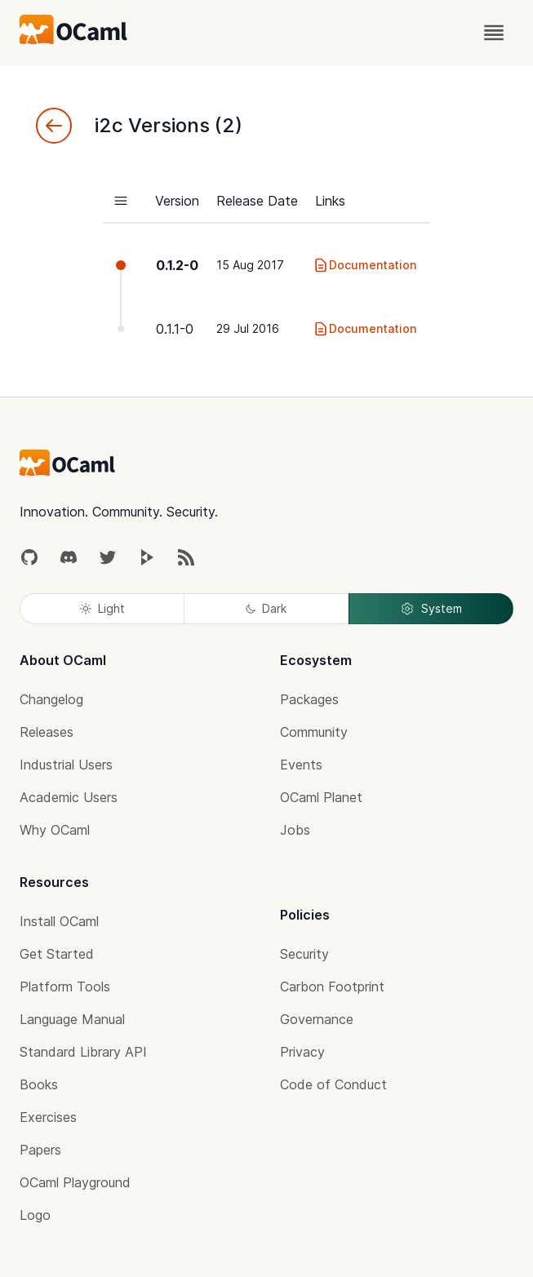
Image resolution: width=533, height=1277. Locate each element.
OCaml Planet (321, 797)
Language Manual (72, 1019)
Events (301, 764)
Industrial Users (66, 764)
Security (304, 954)
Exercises (48, 1117)
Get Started (57, 954)
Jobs (295, 830)
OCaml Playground (75, 1182)
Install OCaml (59, 921)
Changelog (51, 699)
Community (314, 732)
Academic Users (69, 797)
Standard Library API (83, 1052)
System (431, 608)
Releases (46, 732)
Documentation (364, 265)
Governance (316, 1019)
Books (39, 1084)
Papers (40, 1150)
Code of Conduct (333, 1084)
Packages (309, 699)
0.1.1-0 (174, 329)
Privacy (302, 1052)
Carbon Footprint (332, 986)
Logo (35, 1215)
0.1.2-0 (177, 265)
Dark (266, 608)
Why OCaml (55, 830)
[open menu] (494, 33)
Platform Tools (65, 986)
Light (102, 608)
